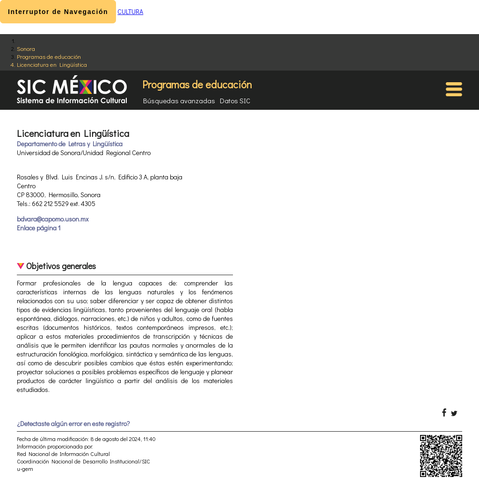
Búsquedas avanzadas (179, 100)
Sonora (26, 48)
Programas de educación (49, 56)
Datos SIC (235, 100)
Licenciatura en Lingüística (52, 64)
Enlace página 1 (38, 227)
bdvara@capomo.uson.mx (52, 218)
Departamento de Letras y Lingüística (70, 143)
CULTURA (130, 11)
